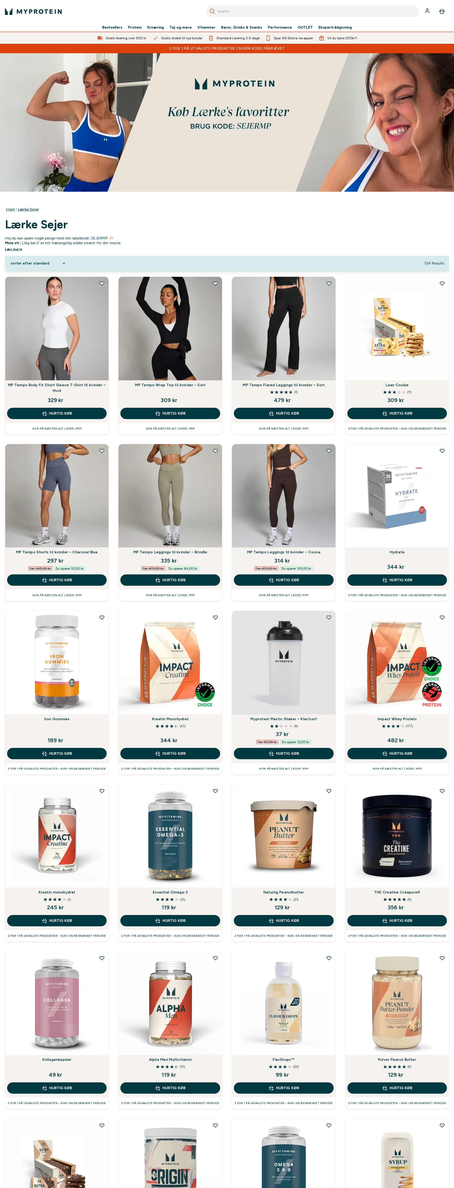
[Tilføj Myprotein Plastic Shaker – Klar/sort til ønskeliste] (329, 617)
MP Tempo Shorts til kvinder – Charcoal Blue (57, 552)
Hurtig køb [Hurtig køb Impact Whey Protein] (397, 753)
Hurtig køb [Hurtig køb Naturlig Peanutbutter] (283, 921)
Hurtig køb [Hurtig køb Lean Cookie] (397, 413)
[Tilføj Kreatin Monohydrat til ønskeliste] (215, 617)
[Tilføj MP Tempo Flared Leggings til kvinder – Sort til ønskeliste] (329, 283)
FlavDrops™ (284, 1060)
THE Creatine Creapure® (397, 892)
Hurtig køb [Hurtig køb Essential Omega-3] (170, 921)
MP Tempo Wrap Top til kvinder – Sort (170, 385)
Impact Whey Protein (397, 719)
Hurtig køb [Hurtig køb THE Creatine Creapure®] (397, 921)
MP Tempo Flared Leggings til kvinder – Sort (284, 385)
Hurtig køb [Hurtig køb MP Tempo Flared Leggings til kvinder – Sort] (283, 413)
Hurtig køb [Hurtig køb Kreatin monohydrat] (57, 921)
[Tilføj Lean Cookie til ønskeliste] (442, 283)
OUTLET (305, 27)
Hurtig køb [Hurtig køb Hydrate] (397, 580)
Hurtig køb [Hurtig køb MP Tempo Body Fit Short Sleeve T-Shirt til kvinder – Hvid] (57, 413)
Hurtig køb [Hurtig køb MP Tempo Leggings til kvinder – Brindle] (170, 580)
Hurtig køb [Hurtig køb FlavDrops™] (283, 1088)
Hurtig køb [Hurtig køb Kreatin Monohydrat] (170, 753)
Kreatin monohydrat (57, 892)
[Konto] (428, 11)
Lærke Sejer (28, 209)
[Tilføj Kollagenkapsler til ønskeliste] (102, 958)
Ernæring (155, 27)
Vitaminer (206, 27)
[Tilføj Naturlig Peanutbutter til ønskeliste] (329, 791)
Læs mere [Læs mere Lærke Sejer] (13, 249)
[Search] (212, 11)
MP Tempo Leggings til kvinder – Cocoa (283, 552)
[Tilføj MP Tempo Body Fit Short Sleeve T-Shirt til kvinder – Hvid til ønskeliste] (102, 283)
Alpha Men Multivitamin (170, 1060)
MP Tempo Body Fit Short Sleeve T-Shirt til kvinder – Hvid (57, 388)
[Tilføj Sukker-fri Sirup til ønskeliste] (442, 1125)
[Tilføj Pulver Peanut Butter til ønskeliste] (442, 958)
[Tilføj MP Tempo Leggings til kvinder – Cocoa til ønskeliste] (329, 450)
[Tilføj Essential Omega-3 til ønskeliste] (215, 791)
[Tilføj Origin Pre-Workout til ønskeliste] (215, 1125)
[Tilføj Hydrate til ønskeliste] (442, 450)
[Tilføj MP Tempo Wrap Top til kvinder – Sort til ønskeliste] (215, 283)
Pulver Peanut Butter (397, 1060)
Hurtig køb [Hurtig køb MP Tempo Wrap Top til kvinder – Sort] (170, 413)
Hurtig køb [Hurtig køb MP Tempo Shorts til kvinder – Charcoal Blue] (57, 580)
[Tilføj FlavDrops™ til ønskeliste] (329, 958)
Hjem (10, 209)
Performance (280, 27)
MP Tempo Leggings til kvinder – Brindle (170, 552)
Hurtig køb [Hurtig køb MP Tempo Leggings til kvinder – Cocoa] (283, 580)
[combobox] (312, 11)
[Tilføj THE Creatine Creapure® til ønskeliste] (442, 791)
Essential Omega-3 (170, 892)
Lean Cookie (397, 385)
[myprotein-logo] (33, 11)
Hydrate (397, 552)
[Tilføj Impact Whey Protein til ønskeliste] (442, 617)
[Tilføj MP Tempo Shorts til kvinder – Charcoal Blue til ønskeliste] (102, 450)
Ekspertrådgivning (335, 27)
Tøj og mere (181, 27)
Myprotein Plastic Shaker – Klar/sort (283, 719)
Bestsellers (112, 27)
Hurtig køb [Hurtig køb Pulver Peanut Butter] (397, 1088)
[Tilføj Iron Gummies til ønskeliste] (102, 617)
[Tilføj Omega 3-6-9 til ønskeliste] (329, 1125)
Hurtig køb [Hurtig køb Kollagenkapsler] (57, 1088)
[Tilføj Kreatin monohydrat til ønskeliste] (102, 791)
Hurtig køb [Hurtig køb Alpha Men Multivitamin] (170, 1088)
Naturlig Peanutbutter (283, 892)
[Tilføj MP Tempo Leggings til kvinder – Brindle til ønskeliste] (215, 450)
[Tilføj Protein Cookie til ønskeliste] (102, 1125)
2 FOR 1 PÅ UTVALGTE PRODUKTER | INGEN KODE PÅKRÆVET (227, 48)
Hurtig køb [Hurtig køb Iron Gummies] (57, 753)
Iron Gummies (57, 719)
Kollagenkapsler (57, 1060)
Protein (135, 27)
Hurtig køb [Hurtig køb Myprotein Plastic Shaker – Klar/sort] (283, 753)
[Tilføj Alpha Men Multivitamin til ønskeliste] (215, 958)
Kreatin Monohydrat (170, 719)
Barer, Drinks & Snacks (241, 27)
